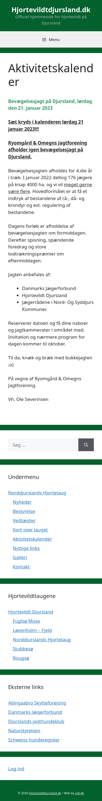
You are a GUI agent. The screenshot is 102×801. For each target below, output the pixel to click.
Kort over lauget (30, 529)
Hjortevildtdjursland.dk (51, 9)
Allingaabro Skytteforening (37, 703)
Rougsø (21, 658)
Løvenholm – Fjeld (32, 630)
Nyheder (22, 502)
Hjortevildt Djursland (30, 612)
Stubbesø (23, 649)
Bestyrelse (24, 511)
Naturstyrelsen (24, 730)
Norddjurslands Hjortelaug (37, 493)
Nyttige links (26, 548)
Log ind (16, 768)
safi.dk (79, 793)
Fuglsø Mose (26, 621)
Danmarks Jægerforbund (35, 712)
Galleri (20, 557)
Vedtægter (24, 520)
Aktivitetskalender (32, 539)
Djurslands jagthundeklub (36, 721)
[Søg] (86, 444)
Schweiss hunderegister (34, 740)
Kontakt (21, 566)
